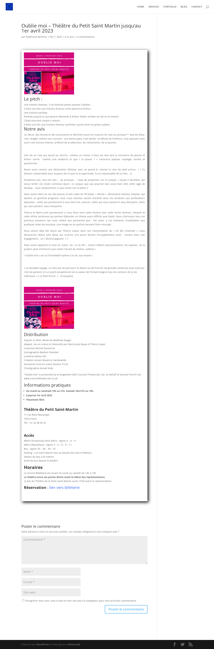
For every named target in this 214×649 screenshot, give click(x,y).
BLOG (184, 7)
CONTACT (196, 7)
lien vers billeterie (65, 487)
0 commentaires (86, 36)
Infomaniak (73, 644)
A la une (69, 36)
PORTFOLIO (169, 7)
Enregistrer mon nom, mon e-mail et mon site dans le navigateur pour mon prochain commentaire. (81, 600)
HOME (140, 7)
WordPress (42, 644)
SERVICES (153, 7)
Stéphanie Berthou (36, 36)
